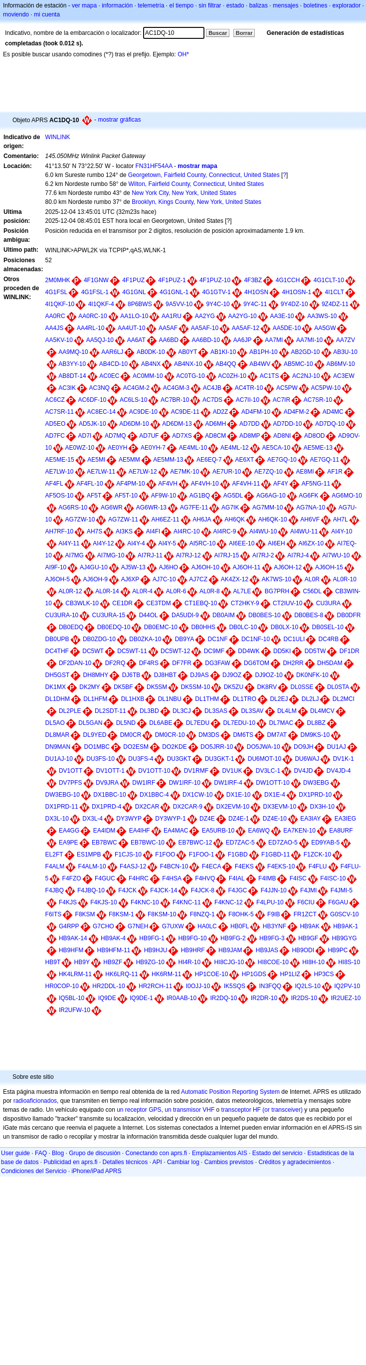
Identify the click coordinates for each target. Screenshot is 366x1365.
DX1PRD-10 (315, 794)
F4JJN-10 (274, 890)
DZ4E (207, 818)
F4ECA (211, 866)
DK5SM (157, 686)
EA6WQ (258, 830)
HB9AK (309, 926)
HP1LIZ (290, 974)
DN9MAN (58, 746)
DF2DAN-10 (75, 663)
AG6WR (112, 507)
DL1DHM (57, 698)
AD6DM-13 (176, 423)
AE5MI (96, 459)
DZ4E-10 (275, 818)
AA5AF (168, 328)
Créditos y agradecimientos (294, 1162)
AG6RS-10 (72, 507)
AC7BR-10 (175, 399)
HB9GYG (344, 938)
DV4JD (303, 770)
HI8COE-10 (273, 962)
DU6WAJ (307, 758)
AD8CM (215, 435)
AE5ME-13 (318, 447)
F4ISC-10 (333, 878)
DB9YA (184, 639)
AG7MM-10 (267, 507)
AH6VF (310, 519)
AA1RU (172, 316)
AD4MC (333, 411)
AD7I (85, 435)
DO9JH (303, 746)
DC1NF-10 (255, 639)
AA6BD (168, 340)
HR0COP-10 (62, 986)
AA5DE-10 (287, 328)
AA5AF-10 (204, 328)
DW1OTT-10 (272, 782)
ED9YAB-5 (325, 842)
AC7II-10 (247, 399)
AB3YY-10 (72, 363)
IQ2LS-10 (307, 986)
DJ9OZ (231, 675)
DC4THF (57, 651)
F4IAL (237, 878)
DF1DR (350, 651)
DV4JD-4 (339, 770)
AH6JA (201, 519)
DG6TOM (256, 663)
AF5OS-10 (59, 495)
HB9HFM (71, 950)
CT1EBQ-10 (200, 603)
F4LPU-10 (270, 902)
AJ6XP (130, 579)
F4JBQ (54, 890)
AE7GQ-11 (324, 459)
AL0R (312, 579)
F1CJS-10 (128, 854)
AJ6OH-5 (57, 579)
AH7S (94, 531)
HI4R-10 (189, 962)
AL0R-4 (142, 591)
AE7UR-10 (226, 471)
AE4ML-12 (234, 447)
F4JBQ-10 (91, 890)
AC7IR (281, 399)
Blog (58, 1153)
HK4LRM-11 (75, 974)
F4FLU (318, 866)
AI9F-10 (56, 567)
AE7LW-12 (143, 471)
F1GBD (238, 854)
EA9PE (68, 842)
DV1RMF (196, 770)
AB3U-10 (345, 351)
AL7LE (242, 591)
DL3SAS (215, 710)
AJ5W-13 (133, 567)
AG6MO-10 (347, 495)
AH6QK (234, 519)
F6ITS (53, 914)
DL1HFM (95, 698)
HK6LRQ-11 (121, 974)
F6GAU (338, 902)
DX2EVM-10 (232, 806)
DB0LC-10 (243, 627)
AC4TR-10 (249, 387)
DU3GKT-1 (219, 758)
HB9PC (338, 950)
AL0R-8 (209, 591)
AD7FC (55, 435)
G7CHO (103, 926)
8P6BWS (140, 304)
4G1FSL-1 (95, 292)
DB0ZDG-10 (99, 639)
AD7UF (149, 435)
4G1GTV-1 (216, 292)
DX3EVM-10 (279, 806)
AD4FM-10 (255, 411)
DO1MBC (97, 746)
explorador (346, 5)
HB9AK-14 (73, 938)
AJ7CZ (198, 579)
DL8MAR (57, 734)
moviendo (16, 14)
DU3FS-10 (100, 758)
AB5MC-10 (298, 363)
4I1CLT (334, 292)
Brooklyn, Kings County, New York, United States (196, 201)
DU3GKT (179, 758)
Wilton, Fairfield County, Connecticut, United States (196, 183)
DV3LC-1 (268, 770)
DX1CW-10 (197, 794)
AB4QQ (225, 363)
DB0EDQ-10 (114, 627)
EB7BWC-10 (148, 842)
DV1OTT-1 (110, 770)
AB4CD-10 (113, 363)
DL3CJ (182, 710)
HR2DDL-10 (108, 986)
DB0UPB (57, 639)
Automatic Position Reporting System (230, 1091)
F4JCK (127, 890)
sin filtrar (209, 5)
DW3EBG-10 (62, 794)
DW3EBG (316, 782)
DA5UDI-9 (185, 615)
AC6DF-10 (92, 399)
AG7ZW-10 (80, 519)
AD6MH (215, 423)
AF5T (94, 495)
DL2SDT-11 (110, 710)
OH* (183, 54)
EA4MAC (176, 830)
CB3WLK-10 (82, 603)
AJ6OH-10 (205, 567)
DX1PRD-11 (61, 806)
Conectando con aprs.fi (156, 1153)
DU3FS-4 (140, 758)
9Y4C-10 (217, 304)
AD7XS (181, 435)
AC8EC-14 (101, 411)
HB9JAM (230, 950)
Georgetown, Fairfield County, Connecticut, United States (204, 174)
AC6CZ (55, 399)
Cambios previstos (229, 1162)
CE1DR (122, 603)
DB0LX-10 (284, 627)
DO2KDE (174, 746)
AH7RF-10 (59, 531)
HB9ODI (303, 950)
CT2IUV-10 (287, 603)
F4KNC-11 (187, 902)
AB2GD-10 (305, 351)
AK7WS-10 (276, 579)
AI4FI (153, 531)
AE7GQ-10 (282, 459)
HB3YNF (274, 926)
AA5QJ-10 (100, 340)
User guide (15, 1153)
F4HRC (139, 878)
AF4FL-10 (89, 483)
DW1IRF (143, 782)
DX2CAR (147, 806)
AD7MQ (115, 435)
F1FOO (165, 854)
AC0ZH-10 (232, 375)
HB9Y (82, 962)
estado (235, 5)
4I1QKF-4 (101, 304)
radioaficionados (35, 1100)
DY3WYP (129, 818)
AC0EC (109, 375)
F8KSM (85, 914)
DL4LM (287, 710)
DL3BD (149, 710)
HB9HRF (193, 950)
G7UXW (173, 926)
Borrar (244, 33)
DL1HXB (133, 698)
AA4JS (54, 328)
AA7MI (274, 340)
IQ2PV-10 (347, 986)
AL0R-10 (344, 579)
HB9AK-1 (345, 926)
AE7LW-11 (101, 471)
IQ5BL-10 (71, 998)
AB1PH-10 (263, 351)
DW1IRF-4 (228, 782)
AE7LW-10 (59, 471)
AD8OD (314, 435)
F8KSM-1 (121, 914)
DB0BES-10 (264, 615)
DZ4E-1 (238, 818)
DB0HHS (203, 627)
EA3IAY (310, 818)
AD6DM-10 (134, 423)
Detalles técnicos (125, 1162)
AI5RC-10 (202, 543)
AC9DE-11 (185, 411)
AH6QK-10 (272, 519)
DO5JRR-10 (216, 746)
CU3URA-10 (62, 615)
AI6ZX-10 (311, 543)
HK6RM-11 (166, 974)
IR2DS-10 (304, 998)
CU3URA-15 (109, 615)
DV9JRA (107, 782)
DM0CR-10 (170, 734)
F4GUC (105, 878)
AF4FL (54, 483)
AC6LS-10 (133, 399)
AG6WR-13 (151, 507)
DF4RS (149, 663)
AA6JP (242, 340)
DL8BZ (316, 722)
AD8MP (249, 435)
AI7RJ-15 (226, 555)
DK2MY (89, 686)
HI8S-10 (349, 962)
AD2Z (220, 411)
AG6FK (308, 495)
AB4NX (151, 363)
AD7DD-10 (287, 423)
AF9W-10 (163, 495)
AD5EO (55, 423)
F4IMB (267, 878)
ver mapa (84, 5)
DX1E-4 (274, 794)
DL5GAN (90, 722)
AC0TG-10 (190, 375)
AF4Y (280, 483)
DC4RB (329, 639)
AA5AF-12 (245, 328)
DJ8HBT (165, 675)
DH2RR (293, 663)
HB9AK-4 (113, 938)
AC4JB (212, 387)
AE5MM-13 (168, 459)
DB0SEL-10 (328, 627)
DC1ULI (294, 639)
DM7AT (277, 734)
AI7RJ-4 (298, 555)
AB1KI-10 (223, 351)
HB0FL (239, 926)
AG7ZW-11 (123, 519)
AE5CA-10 (276, 447)
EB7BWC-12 (195, 842)
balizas (258, 5)
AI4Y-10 (341, 531)
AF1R (335, 471)
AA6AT (136, 340)
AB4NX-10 (188, 363)
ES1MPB (89, 854)
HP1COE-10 (211, 974)
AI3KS (124, 531)
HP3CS (324, 974)
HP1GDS (254, 974)
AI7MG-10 (111, 555)
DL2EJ (279, 698)
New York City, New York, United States (184, 192)
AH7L (340, 519)
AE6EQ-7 (209, 459)
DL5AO (55, 722)
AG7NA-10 (310, 507)
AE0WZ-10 (80, 447)
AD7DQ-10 (330, 423)
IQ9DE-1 (141, 998)
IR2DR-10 (264, 998)
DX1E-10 (238, 794)
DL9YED (95, 734)
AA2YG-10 (242, 316)
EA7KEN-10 (299, 830)
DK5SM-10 (195, 686)
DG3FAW (217, 663)
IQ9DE (107, 998)
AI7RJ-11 (150, 555)
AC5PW (287, 387)
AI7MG (74, 555)
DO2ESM (136, 746)
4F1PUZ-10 (214, 280)
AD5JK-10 (92, 423)
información (117, 5)
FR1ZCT (305, 914)
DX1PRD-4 (106, 806)
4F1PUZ (133, 280)
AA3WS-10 (322, 316)
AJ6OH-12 (288, 567)
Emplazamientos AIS (219, 1153)
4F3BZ (253, 280)
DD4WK (248, 651)
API (157, 1162)
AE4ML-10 (193, 447)
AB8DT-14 (72, 375)
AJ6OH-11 (247, 567)
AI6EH (276, 543)
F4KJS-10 (103, 902)
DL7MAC (281, 722)
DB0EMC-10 (161, 627)
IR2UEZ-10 (346, 998)
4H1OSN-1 (296, 292)
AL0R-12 (70, 591)
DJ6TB (131, 675)
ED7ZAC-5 (240, 842)
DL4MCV (322, 710)
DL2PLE (70, 710)
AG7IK (230, 507)
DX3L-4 (92, 818)
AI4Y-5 (167, 543)
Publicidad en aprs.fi (70, 1162)
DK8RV (267, 686)
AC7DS (212, 399)
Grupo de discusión (94, 1153)
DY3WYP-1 (170, 818)
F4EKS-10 (281, 866)
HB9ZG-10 (150, 962)
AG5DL (233, 495)
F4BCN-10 (174, 866)
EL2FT (54, 854)
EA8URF (341, 830)
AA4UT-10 (131, 328)
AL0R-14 (107, 591)
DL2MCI (344, 698)
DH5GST (57, 675)
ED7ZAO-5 (283, 842)
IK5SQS (234, 986)
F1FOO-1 (201, 854)
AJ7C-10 (164, 579)
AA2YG (205, 316)
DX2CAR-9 (187, 806)
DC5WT (93, 651)
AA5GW (325, 328)
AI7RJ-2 (263, 555)
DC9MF (214, 651)
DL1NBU (170, 698)
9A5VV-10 (179, 304)
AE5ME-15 (59, 459)
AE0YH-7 (153, 447)
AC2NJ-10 (306, 375)
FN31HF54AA (154, 166)
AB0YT (187, 351)
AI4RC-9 (224, 531)
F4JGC (237, 890)
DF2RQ (115, 663)
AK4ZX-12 (234, 579)
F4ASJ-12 (133, 866)
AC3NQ (99, 387)
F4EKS (244, 866)
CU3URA (328, 603)
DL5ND (126, 722)
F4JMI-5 (342, 890)
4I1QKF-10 (60, 304)
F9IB (273, 914)
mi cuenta (47, 14)
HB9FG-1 (152, 938)
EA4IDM (104, 830)
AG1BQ (199, 495)
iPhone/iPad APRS (96, 1171)
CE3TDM (158, 603)
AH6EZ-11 (166, 519)
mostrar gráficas (119, 119)
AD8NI (282, 435)
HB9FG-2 (233, 938)
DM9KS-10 (315, 734)
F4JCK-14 (163, 890)
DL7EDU (197, 722)
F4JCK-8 (202, 890)
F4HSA (172, 878)
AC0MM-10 (148, 375)
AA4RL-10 (90, 328)
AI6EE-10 (241, 543)
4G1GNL (134, 292)
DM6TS (243, 734)
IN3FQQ (270, 986)
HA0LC (207, 926)
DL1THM (207, 698)
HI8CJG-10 (229, 962)
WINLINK (57, 137)
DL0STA (338, 686)
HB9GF (308, 938)
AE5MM (129, 459)
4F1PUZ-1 (171, 280)
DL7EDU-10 (239, 722)
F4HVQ (205, 878)
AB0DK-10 (151, 351)
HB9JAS (267, 950)
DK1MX (55, 686)
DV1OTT (70, 770)
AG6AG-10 (271, 495)
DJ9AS (199, 675)
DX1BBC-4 (154, 794)
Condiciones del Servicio (33, 1171)
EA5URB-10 (218, 830)
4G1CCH (288, 280)
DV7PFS (70, 782)
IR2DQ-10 (223, 998)
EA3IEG (345, 818)
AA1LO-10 (134, 316)
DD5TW (315, 651)
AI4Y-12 (103, 543)
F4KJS (68, 902)
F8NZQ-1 (202, 914)
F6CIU (306, 902)
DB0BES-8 (308, 615)
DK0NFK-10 (312, 675)
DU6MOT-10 (264, 758)
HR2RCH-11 (155, 986)
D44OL (148, 615)
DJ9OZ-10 (268, 675)
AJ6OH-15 (329, 567)
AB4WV (259, 363)
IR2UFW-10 (74, 1010)
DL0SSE (302, 686)
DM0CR (131, 734)
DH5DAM (330, 663)
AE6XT (244, 459)
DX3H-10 (322, 806)
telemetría (151, 5)
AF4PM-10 (130, 483)
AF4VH (168, 483)
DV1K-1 (343, 758)
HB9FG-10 (192, 938)
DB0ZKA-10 (145, 639)
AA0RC (55, 316)
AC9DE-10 (143, 411)
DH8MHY (96, 675)
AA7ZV (345, 340)
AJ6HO (168, 567)
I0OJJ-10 (198, 986)
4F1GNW (96, 280)
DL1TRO (244, 698)
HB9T (53, 962)
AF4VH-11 (246, 483)
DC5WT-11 (132, 651)
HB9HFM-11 (114, 950)
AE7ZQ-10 (268, 471)
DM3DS (208, 734)
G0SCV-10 (344, 914)
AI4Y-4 (136, 543)
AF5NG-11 (316, 483)
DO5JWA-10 (263, 746)
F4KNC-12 (228, 902)
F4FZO (71, 878)
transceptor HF (241, 1109)
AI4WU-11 (304, 531)
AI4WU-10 (263, 531)
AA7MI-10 (309, 340)
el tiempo (182, 5)
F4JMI (308, 890)
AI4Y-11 (68, 543)
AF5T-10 (126, 495)
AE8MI (305, 471)
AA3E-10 (282, 316)
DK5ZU (233, 686)
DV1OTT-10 (154, 770)
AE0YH (117, 447)
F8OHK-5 (241, 914)
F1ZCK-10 (317, 854)
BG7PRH (277, 591)
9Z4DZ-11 (335, 304)
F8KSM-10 (162, 914)
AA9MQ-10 (73, 351)
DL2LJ (310, 698)
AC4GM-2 (136, 387)
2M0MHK (57, 280)
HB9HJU (156, 950)
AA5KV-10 (59, 340)
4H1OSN (256, 292)
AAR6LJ (112, 351)
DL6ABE (160, 722)
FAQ (41, 1153)
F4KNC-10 (145, 902)
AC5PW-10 (326, 387)
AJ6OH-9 (95, 579)
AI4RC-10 (187, 531)
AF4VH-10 (205, 483)
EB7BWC (104, 842)
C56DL (312, 591)
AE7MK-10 (184, 471)
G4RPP (69, 926)
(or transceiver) (282, 1109)
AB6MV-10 (340, 363)
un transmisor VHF (189, 1109)
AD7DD (249, 423)
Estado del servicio (277, 1153)
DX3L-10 (57, 818)
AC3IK (67, 387)
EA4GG (69, 830)
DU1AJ (336, 746)
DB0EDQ (71, 627)
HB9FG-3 (272, 938)
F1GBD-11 (275, 854)
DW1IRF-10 (184, 782)
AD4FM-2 (296, 411)
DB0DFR (349, 615)
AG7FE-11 (194, 507)
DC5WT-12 (175, 651)
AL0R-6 (176, 591)
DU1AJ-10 (59, 758)
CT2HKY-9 (245, 603)
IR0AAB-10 (181, 998)
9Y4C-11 (255, 304)
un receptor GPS (139, 1109)
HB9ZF (112, 962)
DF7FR (181, 663)
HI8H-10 (313, 962)
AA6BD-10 (205, 340)
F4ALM (55, 866)
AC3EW (344, 375)
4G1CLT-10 (329, 280)
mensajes (285, 5)
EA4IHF (139, 830)
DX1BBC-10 (109, 794)
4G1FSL (56, 292)
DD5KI (282, 651)
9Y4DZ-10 (294, 304)
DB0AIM (223, 615)
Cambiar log (183, 1162)
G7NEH (138, 926)
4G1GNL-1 (174, 292)
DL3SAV (252, 710)
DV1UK (232, 770)
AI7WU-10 (336, 555)
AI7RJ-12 (188, 555)
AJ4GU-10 (94, 567)
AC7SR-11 (59, 411)
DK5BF (123, 686)
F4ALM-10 (92, 866)
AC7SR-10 (318, 399)
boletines (315, 5)
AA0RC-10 (92, 316)
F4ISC (298, 878)
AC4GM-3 (176, 387)
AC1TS (269, 375)
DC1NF (218, 639)
